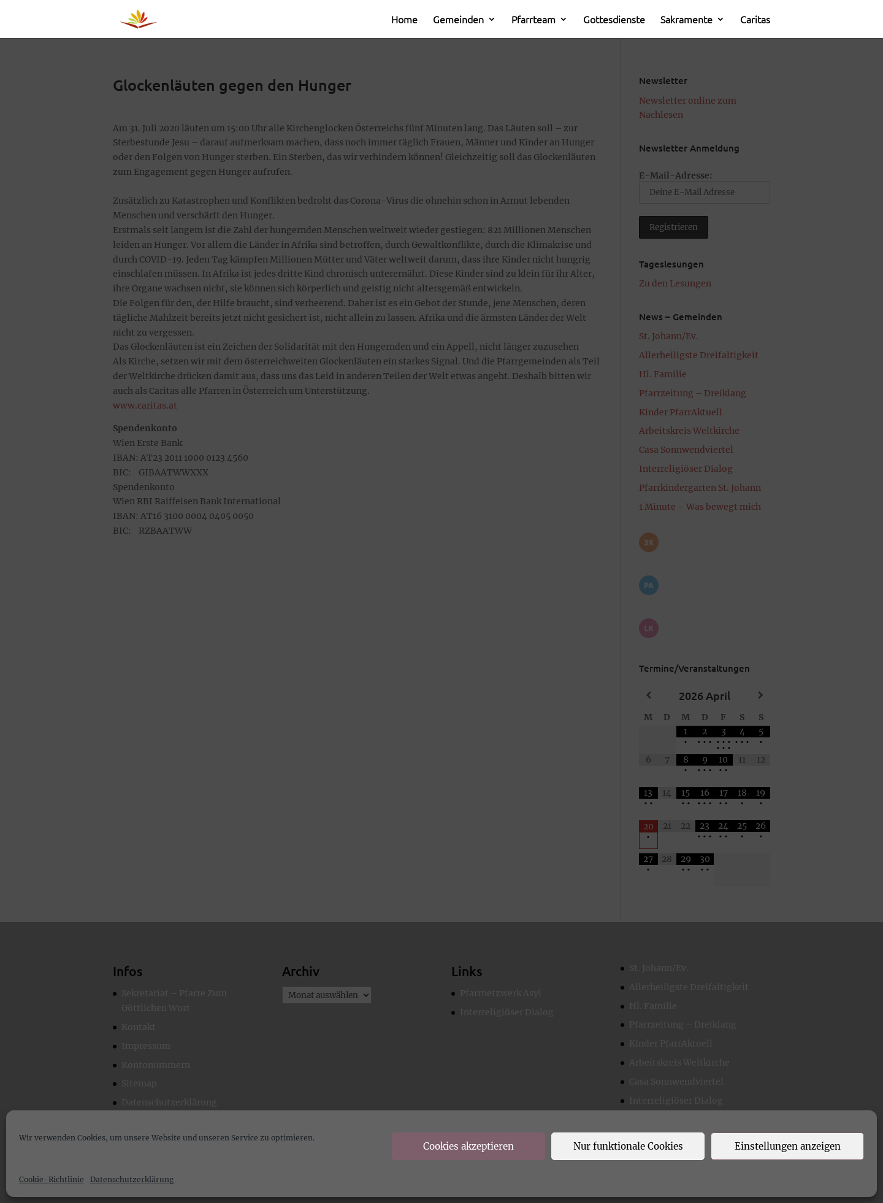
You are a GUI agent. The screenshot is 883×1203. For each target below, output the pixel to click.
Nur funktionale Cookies (628, 1146)
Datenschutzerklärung (132, 1179)
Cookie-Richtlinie (51, 1179)
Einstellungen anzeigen (788, 1146)
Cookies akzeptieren (468, 1146)
